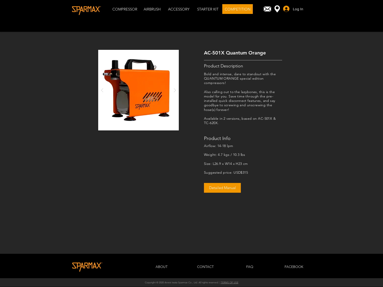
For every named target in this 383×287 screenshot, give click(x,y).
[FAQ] (249, 267)
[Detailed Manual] (222, 188)
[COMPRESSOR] (124, 9)
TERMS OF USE (229, 282)
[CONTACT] (205, 267)
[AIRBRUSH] (152, 9)
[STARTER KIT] (207, 9)
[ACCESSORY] (178, 9)
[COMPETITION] (237, 9)
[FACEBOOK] (294, 267)
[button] (138, 90)
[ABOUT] (161, 267)
